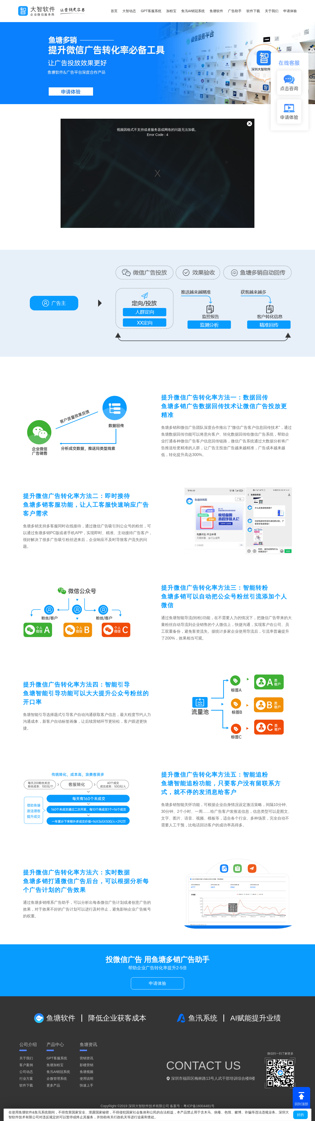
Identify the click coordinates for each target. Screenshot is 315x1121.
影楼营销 (86, 1065)
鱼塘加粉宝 (55, 1065)
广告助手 (235, 11)
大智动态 (129, 11)
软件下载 (253, 11)
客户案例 (26, 1065)
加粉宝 (171, 11)
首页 (114, 11)
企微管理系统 (57, 1078)
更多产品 (53, 1085)
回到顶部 (301, 1099)
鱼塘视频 (86, 1072)
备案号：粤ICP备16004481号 (192, 1106)
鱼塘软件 (216, 11)
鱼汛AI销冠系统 (193, 11)
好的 (300, 1115)
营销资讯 (86, 1058)
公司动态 (26, 1072)
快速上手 (86, 1085)
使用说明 (86, 1078)
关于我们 (271, 11)
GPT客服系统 (151, 11)
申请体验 (290, 11)
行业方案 (26, 1078)
